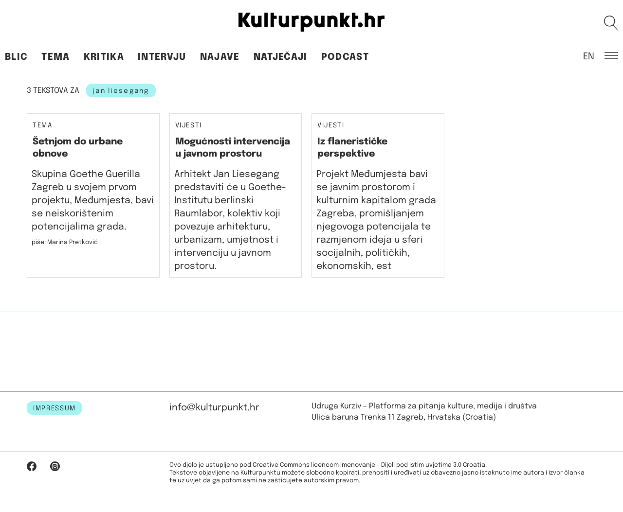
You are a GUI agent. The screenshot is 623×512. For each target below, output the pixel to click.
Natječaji (281, 57)
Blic (16, 57)
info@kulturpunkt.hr (214, 407)
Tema (55, 57)
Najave (220, 57)
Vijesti (188, 126)
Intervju (162, 57)
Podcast (345, 57)
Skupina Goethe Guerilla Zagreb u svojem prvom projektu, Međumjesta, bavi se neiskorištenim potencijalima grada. (93, 200)
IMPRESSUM (54, 408)
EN (588, 56)
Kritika (104, 57)
